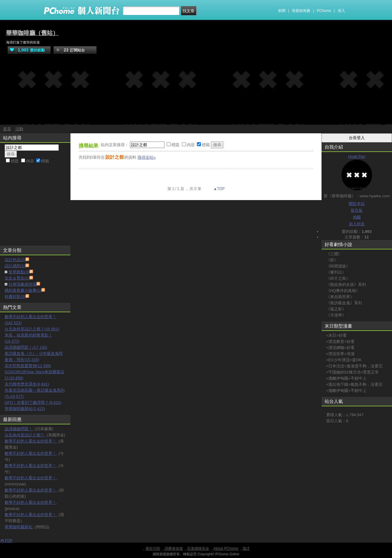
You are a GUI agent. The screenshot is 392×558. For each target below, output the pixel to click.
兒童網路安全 (198, 548)
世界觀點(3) (19, 272)
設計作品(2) (15, 259)
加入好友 (357, 224)
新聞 (281, 11)
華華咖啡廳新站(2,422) (25, 408)
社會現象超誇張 (22, 284)
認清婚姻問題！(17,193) (26, 347)
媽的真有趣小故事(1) (23, 290)
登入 (341, 11)
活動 (19, 129)
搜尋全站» (147, 157)
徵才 (246, 548)
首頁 (7, 129)
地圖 (357, 217)
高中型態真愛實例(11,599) (28, 365)
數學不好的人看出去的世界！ (30, 441)
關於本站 (357, 203)
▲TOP (219, 189)
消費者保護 (173, 548)
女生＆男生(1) (17, 278)
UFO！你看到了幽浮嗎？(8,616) (33, 402)
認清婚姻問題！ (18, 429)
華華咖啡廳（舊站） (32, 33)
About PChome (225, 548)
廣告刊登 (152, 548)
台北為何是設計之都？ (24, 435)
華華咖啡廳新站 (18, 527)
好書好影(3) (15, 296)
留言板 (357, 210)
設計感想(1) (15, 266)
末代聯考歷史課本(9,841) (27, 384)
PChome (324, 11)
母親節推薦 (301, 11)
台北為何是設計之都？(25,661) (32, 329)
